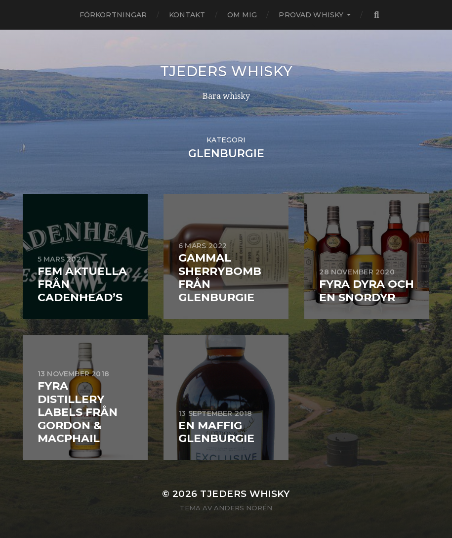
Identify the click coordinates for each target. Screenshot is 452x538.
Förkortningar (113, 14)
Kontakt (187, 14)
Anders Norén (243, 508)
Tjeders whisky (226, 71)
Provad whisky (311, 14)
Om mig (242, 14)
